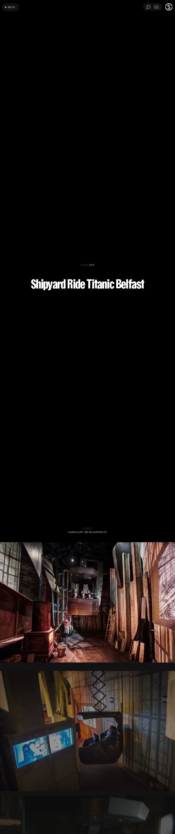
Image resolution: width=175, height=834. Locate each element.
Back (9, 7)
